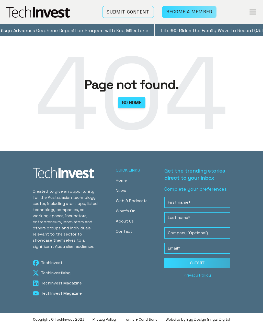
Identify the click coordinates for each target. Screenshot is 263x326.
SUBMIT (197, 263)
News (121, 190)
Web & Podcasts (131, 200)
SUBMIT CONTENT (128, 12)
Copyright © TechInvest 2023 (58, 319)
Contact (124, 231)
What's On (125, 211)
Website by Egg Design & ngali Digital (198, 319)
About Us (125, 221)
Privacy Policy (197, 275)
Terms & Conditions (140, 319)
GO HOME (131, 103)
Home (121, 180)
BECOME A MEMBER (189, 12)
